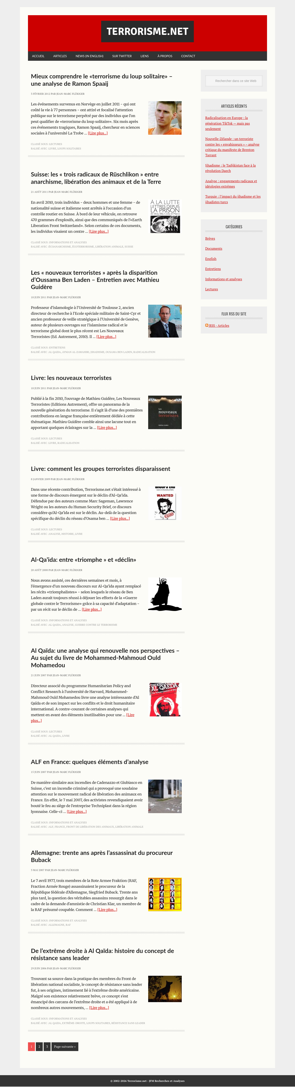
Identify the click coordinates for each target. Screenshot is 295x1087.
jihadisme (97, 352)
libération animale (109, 247)
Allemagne (56, 925)
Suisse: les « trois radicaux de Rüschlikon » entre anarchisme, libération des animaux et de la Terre (96, 178)
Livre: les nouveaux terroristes (71, 378)
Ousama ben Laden (119, 352)
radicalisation (144, 352)
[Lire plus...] (98, 133)
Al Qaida (55, 352)
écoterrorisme (83, 247)
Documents (213, 249)
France (60, 827)
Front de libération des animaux (90, 827)
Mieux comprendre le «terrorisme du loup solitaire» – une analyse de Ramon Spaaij (102, 80)
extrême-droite (73, 1023)
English (210, 259)
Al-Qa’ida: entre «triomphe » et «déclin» (83, 560)
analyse (54, 534)
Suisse (129, 247)
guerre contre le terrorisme (96, 625)
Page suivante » (65, 1047)
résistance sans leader (128, 1023)
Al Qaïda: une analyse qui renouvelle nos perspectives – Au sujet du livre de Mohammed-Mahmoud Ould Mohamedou (105, 658)
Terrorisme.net (147, 31)
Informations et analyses (68, 242)
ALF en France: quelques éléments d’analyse (89, 762)
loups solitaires (69, 149)
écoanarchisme (60, 247)
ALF (51, 827)
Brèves (210, 239)
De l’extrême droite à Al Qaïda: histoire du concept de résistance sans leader (102, 954)
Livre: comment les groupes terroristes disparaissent (100, 469)
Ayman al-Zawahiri (75, 352)
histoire (68, 534)
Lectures (55, 144)
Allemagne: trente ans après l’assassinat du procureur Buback (102, 856)
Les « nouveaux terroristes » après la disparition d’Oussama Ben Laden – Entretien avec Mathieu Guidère (95, 280)
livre (52, 149)
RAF (68, 925)
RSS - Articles (217, 326)
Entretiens (57, 348)
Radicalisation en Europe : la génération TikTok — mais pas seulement (227, 123)
